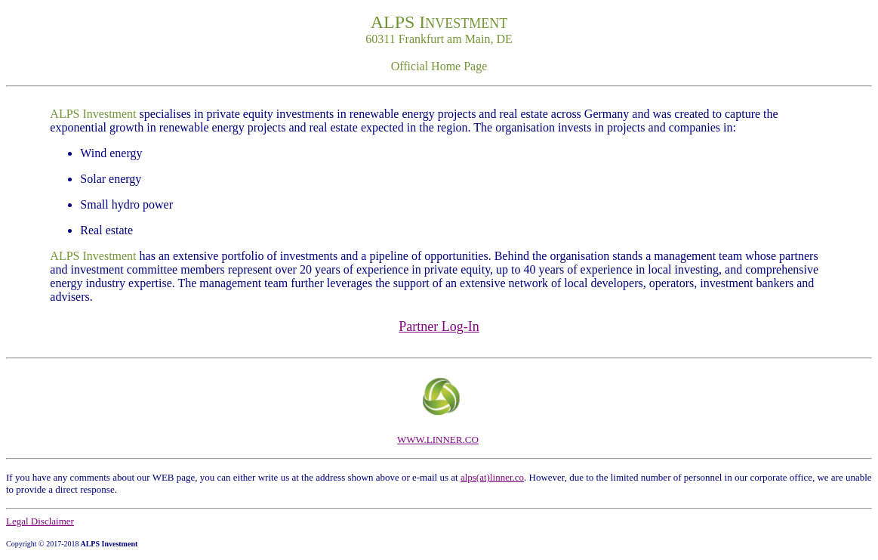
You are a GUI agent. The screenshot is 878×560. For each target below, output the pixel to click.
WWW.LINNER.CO (438, 439)
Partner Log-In (439, 326)
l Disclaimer (50, 521)
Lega (16, 521)
